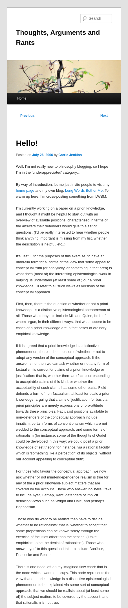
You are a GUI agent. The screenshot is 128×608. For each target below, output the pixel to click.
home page (25, 190)
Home (21, 98)
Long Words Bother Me (84, 190)
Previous (25, 116)
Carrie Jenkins (70, 155)
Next (106, 116)
